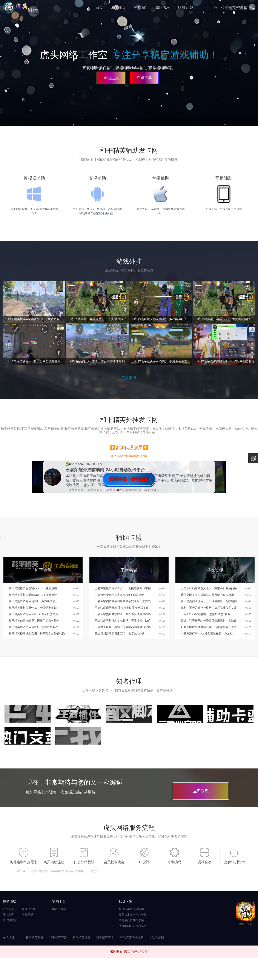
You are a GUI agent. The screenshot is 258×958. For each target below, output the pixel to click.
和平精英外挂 (35, 937)
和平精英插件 (81, 937)
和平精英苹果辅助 (131, 937)
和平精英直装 (58, 937)
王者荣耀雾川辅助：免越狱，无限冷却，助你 (123, 620)
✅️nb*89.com (75, 464)
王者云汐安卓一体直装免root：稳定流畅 (119, 594)
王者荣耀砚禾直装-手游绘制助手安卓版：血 (122, 607)
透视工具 (8, 909)
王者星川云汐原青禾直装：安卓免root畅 (119, 633)
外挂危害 (8, 914)
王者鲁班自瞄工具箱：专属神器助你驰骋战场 (123, 627)
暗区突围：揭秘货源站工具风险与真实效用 (207, 594)
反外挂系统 (29, 909)
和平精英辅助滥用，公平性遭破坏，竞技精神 (209, 601)
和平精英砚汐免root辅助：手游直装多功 (33, 627)
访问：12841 (187, 7)
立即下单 (144, 78)
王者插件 (140, 7)
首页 (99, 7)
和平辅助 (118, 7)
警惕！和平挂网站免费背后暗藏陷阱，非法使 (209, 620)
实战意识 (27, 914)
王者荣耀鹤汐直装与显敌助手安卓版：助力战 (123, 601)
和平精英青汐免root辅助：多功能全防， (33, 601)
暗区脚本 (163, 7)
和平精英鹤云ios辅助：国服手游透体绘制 (34, 620)
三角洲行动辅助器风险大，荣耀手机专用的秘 (209, 588)
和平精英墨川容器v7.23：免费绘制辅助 (33, 607)
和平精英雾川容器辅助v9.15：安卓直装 (33, 594)
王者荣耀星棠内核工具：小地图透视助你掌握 (123, 588)
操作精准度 (10, 920)
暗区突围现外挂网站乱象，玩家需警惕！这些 (209, 627)
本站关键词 (59, 909)
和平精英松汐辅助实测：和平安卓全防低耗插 (37, 633)
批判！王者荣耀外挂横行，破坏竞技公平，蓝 (209, 607)
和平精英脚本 (105, 937)
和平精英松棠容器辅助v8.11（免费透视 (33, 588)
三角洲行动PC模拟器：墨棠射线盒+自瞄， (207, 614)
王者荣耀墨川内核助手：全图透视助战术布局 (123, 614)
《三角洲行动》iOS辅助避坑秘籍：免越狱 (207, 633)
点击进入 (110, 77)
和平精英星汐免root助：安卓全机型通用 (33, 614)
